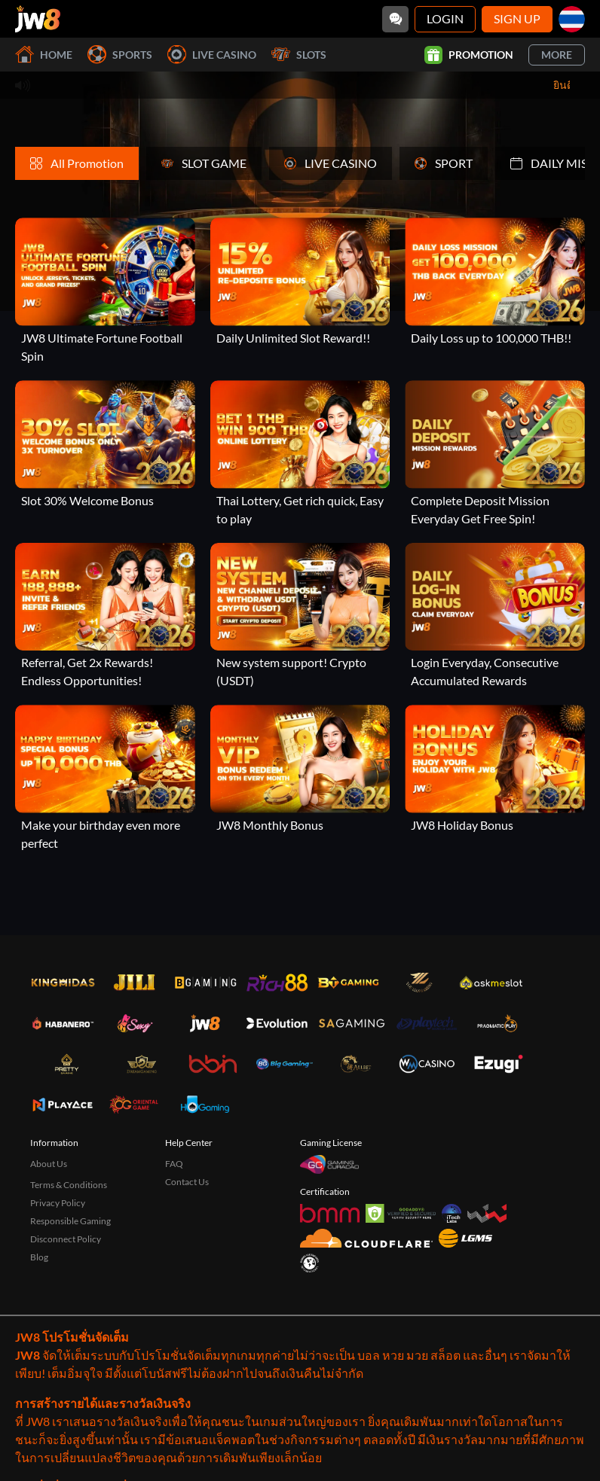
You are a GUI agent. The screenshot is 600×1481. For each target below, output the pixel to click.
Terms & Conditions (68, 1184)
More (556, 54)
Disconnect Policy (65, 1239)
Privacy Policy (57, 1202)
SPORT (444, 163)
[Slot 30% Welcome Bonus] (105, 445)
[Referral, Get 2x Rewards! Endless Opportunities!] (105, 616)
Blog (39, 1257)
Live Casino (211, 54)
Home (43, 54)
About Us (48, 1163)
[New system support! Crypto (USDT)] (300, 616)
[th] (572, 19)
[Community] (395, 19)
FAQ (174, 1163)
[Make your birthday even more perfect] (105, 778)
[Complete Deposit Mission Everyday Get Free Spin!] (495, 454)
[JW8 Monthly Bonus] (300, 769)
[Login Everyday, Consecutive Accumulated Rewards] (495, 616)
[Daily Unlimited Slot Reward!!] (300, 282)
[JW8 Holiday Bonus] (495, 769)
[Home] (37, 19)
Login (445, 18)
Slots (298, 54)
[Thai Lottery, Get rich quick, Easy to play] (300, 454)
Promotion (468, 55)
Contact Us (187, 1181)
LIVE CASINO (330, 163)
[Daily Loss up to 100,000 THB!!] (495, 282)
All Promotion (77, 163)
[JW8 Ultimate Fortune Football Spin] (105, 291)
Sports (119, 54)
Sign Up (517, 18)
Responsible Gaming (70, 1221)
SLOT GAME (203, 163)
